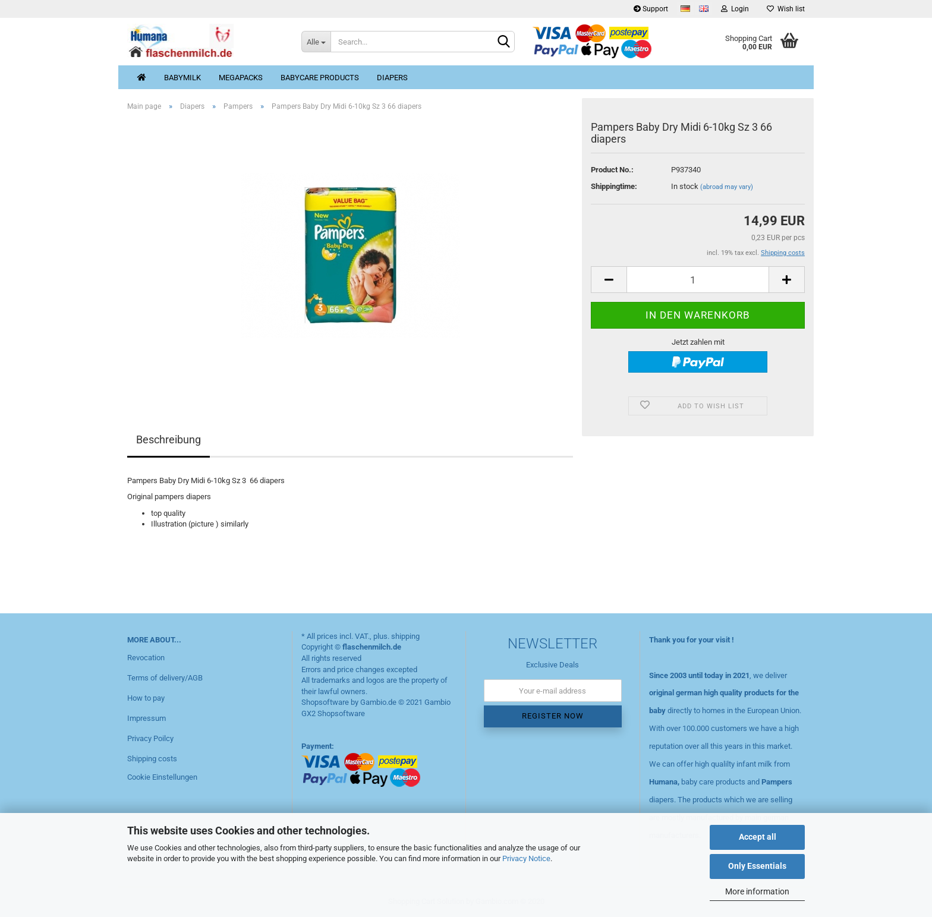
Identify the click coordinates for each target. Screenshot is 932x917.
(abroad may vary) (726, 187)
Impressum (146, 718)
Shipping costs (152, 758)
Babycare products (320, 77)
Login (735, 9)
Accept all (757, 837)
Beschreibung (168, 439)
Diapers (392, 77)
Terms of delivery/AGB (165, 677)
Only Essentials (757, 866)
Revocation (146, 657)
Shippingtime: (614, 186)
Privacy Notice (526, 858)
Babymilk (182, 77)
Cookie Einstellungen (162, 777)
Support (651, 9)
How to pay (146, 698)
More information (757, 891)
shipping (405, 636)
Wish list (786, 9)
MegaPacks (241, 77)
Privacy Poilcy (150, 738)
